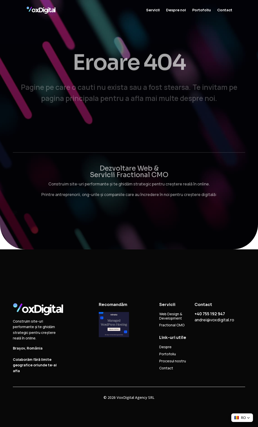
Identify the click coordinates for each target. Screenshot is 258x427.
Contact (224, 10)
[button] (242, 417)
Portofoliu (201, 10)
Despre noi (176, 10)
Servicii (153, 10)
